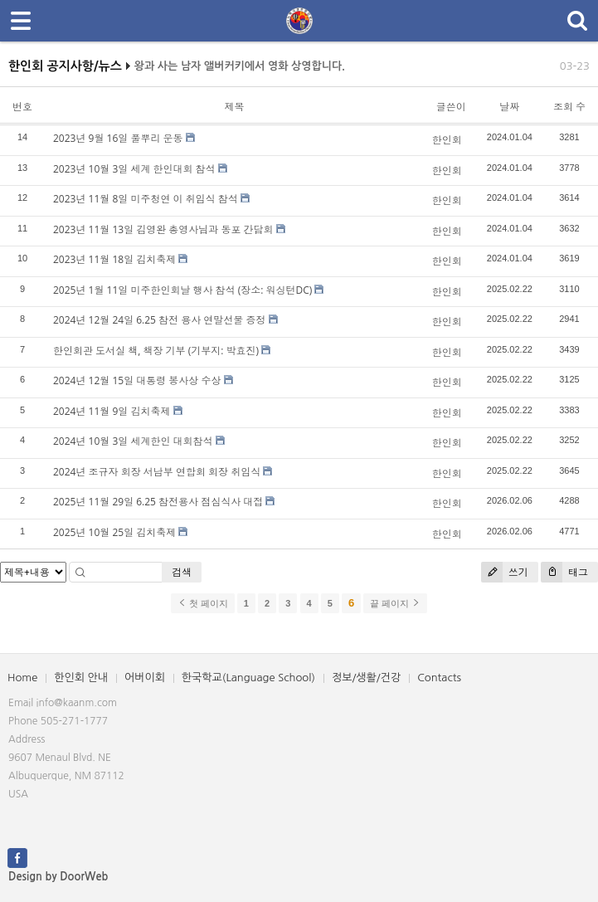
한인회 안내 (81, 677)
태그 (564, 572)
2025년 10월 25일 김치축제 (114, 532)
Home (22, 677)
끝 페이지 (395, 603)
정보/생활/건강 (366, 677)
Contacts (439, 677)
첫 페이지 (202, 603)
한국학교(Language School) (248, 677)
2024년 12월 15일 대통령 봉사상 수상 (137, 380)
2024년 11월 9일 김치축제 (111, 411)
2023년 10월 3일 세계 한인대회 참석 (134, 169)
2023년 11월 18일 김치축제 (114, 259)
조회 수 (569, 107)
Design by (58, 876)
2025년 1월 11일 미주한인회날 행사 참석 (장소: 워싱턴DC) (182, 290)
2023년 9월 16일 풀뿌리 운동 (118, 138)
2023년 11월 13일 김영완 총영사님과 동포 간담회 (163, 229)
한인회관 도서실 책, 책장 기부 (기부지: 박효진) (156, 351)
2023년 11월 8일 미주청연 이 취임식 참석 (145, 199)
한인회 (447, 140)
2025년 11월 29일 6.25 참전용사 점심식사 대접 (158, 502)
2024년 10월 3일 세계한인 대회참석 (133, 441)
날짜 (509, 107)
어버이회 (144, 677)
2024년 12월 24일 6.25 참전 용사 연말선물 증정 (159, 320)
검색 (182, 572)
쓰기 (504, 572)
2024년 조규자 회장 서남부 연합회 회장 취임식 (156, 472)
